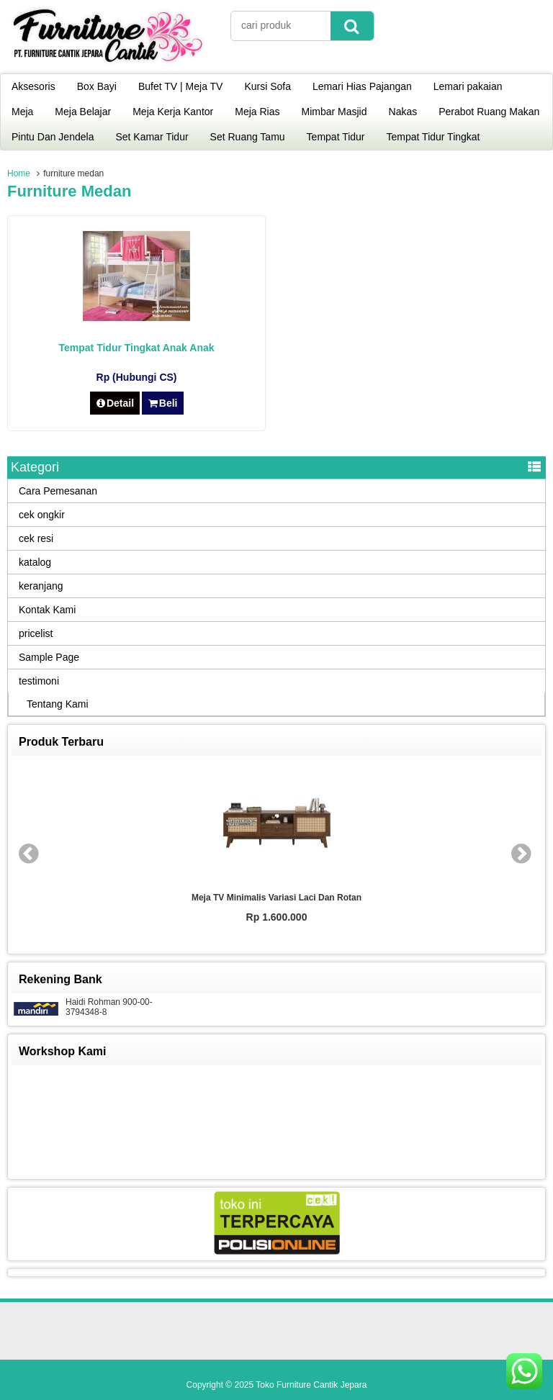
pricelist (36, 633)
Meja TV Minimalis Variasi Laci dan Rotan (276, 898)
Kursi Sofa (267, 86)
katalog (35, 562)
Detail (115, 403)
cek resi (36, 538)
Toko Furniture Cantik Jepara (311, 1385)
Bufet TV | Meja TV (180, 86)
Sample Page (49, 657)
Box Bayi (97, 86)
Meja (22, 111)
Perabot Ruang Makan (489, 111)
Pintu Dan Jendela (53, 137)
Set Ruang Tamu (247, 137)
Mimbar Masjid (334, 111)
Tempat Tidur (336, 137)
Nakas (403, 111)
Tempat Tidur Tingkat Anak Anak (137, 347)
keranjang (41, 586)
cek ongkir (42, 514)
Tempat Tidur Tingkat (433, 137)
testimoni (39, 681)
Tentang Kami (58, 704)
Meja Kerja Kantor (172, 111)
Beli (162, 403)
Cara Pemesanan (58, 491)
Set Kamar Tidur (151, 137)
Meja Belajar (83, 111)
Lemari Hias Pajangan (362, 86)
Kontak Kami (47, 609)
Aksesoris (33, 86)
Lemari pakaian (468, 86)
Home (18, 173)
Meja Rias (257, 111)
